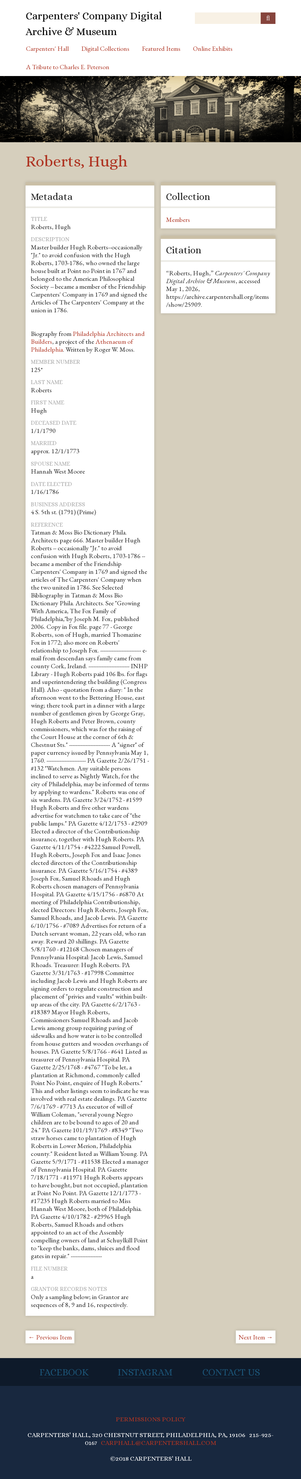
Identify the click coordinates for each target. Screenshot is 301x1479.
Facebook (64, 1372)
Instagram (145, 1372)
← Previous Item (50, 1337)
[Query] (235, 18)
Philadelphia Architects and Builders (88, 337)
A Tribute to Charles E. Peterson (67, 67)
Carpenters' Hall (47, 48)
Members (178, 219)
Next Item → (255, 1337)
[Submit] (268, 18)
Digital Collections (105, 48)
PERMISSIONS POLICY (150, 1419)
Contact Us (231, 1372)
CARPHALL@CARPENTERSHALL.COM (158, 1443)
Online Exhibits (213, 48)
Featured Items (161, 48)
